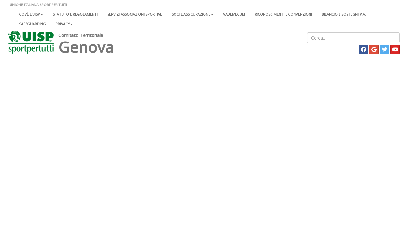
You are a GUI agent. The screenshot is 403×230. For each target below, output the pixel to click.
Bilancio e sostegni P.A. (344, 14)
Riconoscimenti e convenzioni (283, 14)
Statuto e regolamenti (75, 14)
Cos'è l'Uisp (31, 14)
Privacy (64, 23)
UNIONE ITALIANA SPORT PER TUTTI (38, 4)
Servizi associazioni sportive (134, 14)
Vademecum (234, 14)
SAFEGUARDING (32, 23)
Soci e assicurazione (192, 14)
